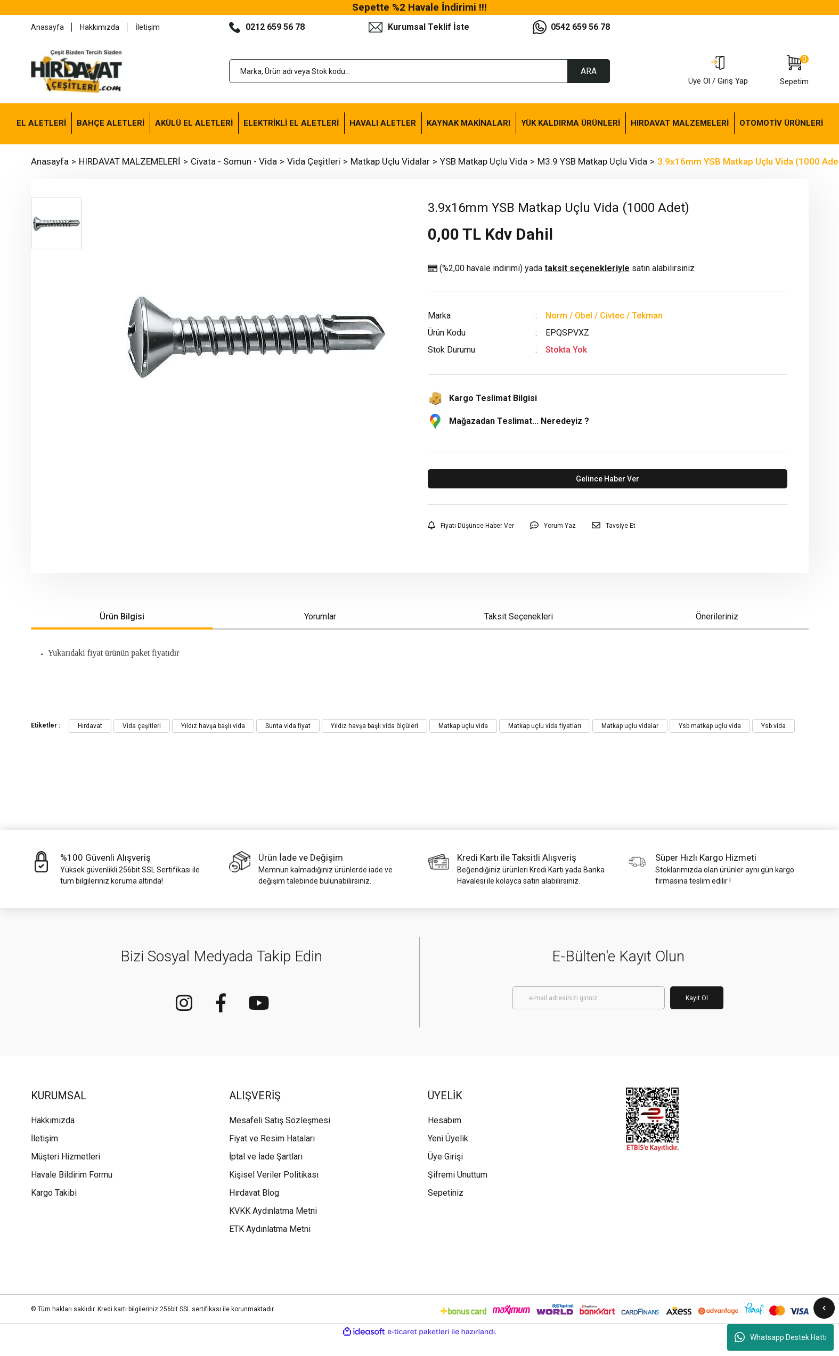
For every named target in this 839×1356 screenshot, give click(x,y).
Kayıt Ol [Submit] (697, 998)
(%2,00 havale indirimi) (561, 268)
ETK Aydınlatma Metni (270, 1229)
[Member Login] (718, 71)
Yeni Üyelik (448, 1138)
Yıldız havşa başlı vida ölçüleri (374, 726)
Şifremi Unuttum (457, 1175)
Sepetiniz (445, 1193)
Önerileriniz (717, 616)
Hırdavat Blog (254, 1193)
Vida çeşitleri (142, 726)
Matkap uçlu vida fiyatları (544, 726)
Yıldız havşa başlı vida (213, 726)
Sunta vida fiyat (288, 726)
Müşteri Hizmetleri (65, 1156)
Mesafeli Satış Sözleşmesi (279, 1120)
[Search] (419, 71)
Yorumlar (320, 616)
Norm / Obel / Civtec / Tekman (604, 316)
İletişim (147, 27)
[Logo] (77, 71)
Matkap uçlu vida (463, 726)
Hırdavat (90, 726)
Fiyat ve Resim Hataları (272, 1138)
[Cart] (794, 71)
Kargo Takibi (54, 1193)
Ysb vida (773, 726)
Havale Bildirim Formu (71, 1175)
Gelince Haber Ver (607, 479)
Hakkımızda (99, 27)
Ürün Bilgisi (122, 616)
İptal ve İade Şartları (266, 1156)
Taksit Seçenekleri (518, 616)
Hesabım (444, 1120)
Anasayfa (47, 27)
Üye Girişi (445, 1156)
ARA (589, 71)
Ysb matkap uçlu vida (710, 726)
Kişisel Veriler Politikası (274, 1175)
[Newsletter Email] (588, 997)
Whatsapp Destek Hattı (781, 1337)
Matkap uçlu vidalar (629, 726)
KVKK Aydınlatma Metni (273, 1211)
